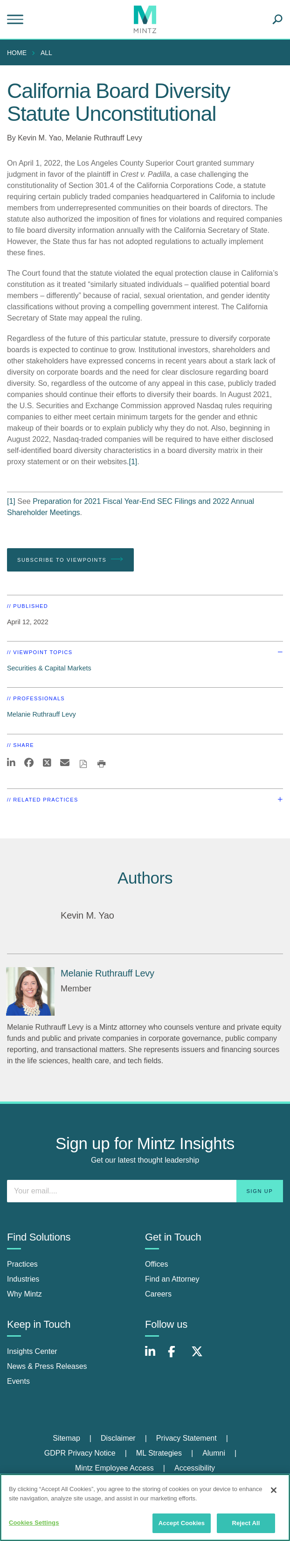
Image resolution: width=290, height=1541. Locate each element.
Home (17, 52)
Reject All (246, 1523)
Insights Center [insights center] (32, 1351)
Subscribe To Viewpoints (70, 559)
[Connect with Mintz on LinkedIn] (154, 1356)
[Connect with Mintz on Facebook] (177, 1356)
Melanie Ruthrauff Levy (104, 138)
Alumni (213, 1453)
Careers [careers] (158, 1294)
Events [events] (18, 1381)
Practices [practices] (22, 1264)
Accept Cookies (182, 1523)
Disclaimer (118, 1438)
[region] (145, 1507)
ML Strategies (159, 1453)
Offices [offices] (156, 1264)
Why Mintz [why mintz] (24, 1294)
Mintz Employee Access (114, 1468)
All (46, 52)
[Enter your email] (145, 1191)
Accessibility (194, 1468)
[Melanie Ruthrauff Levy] (30, 991)
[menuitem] (19, 52)
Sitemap (66, 1438)
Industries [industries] (23, 1279)
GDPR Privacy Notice (80, 1453)
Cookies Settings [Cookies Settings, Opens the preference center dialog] (34, 1522)
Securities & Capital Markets (49, 668)
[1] (133, 462)
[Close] (273, 1490)
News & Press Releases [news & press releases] (47, 1366)
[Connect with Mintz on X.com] (200, 1356)
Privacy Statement (186, 1438)
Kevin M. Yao (40, 138)
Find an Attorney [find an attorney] (172, 1279)
